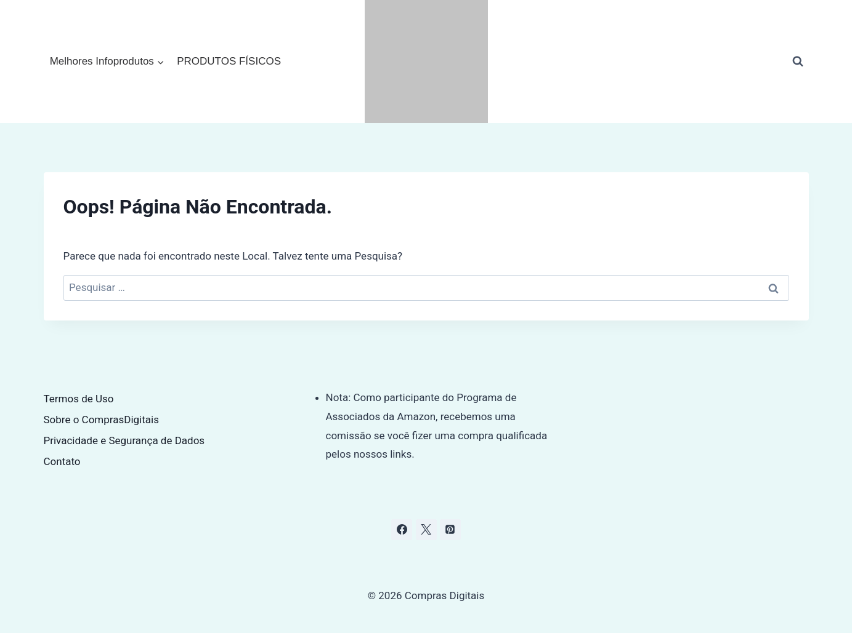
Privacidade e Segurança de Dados (124, 440)
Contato (62, 461)
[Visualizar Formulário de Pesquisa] (798, 61)
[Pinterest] (450, 529)
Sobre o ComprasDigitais (101, 419)
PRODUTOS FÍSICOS (229, 61)
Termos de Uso (79, 398)
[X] (426, 529)
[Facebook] (401, 529)
